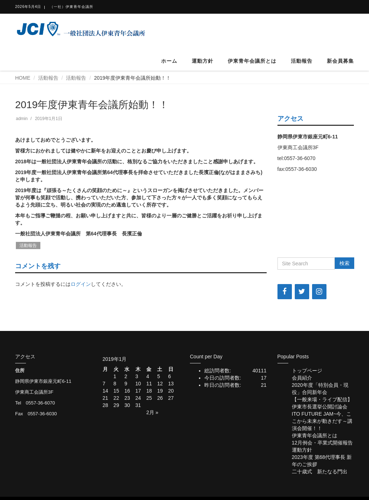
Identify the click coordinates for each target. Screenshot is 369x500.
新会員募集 (340, 61)
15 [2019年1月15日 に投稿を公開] (116, 391)
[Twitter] (302, 291)
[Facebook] (284, 291)
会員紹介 (302, 378)
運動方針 (202, 61)
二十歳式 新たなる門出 (319, 471)
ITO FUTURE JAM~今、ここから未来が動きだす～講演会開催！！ (322, 421)
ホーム (169, 61)
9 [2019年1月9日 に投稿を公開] (125, 383)
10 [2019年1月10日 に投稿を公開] (138, 383)
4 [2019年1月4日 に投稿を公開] (147, 376)
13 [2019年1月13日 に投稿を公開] (171, 383)
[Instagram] (319, 291)
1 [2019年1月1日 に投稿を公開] (115, 376)
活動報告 (301, 61)
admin (22, 118)
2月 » (152, 412)
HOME (22, 78)
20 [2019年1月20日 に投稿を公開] (171, 391)
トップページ (307, 370)
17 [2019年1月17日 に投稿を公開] (138, 391)
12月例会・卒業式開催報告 (322, 443)
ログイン (81, 284)
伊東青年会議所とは (252, 61)
